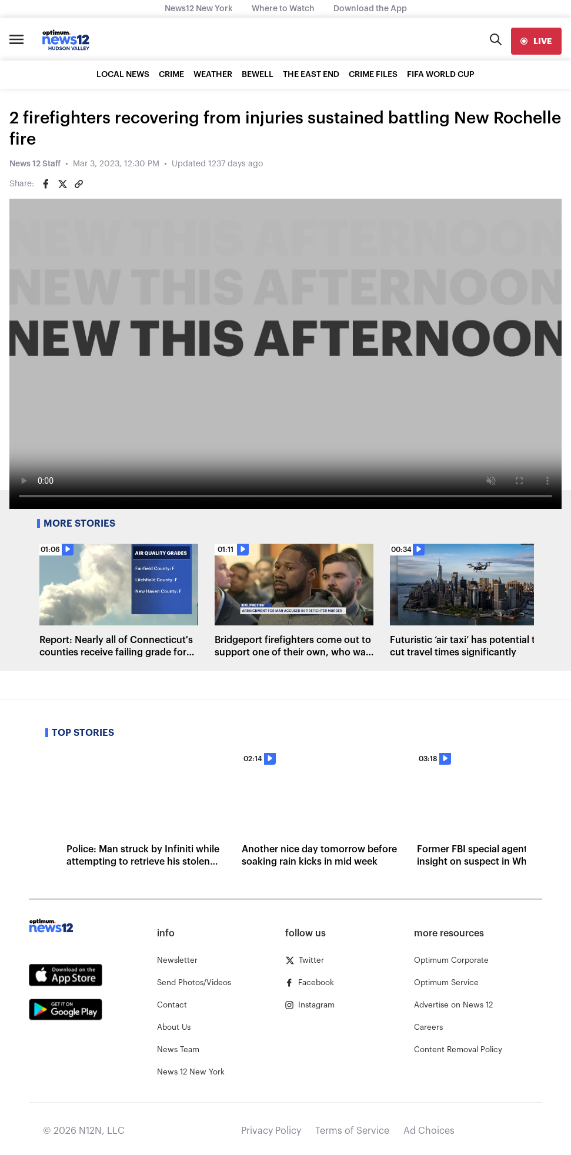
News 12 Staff (35, 164)
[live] (536, 41)
